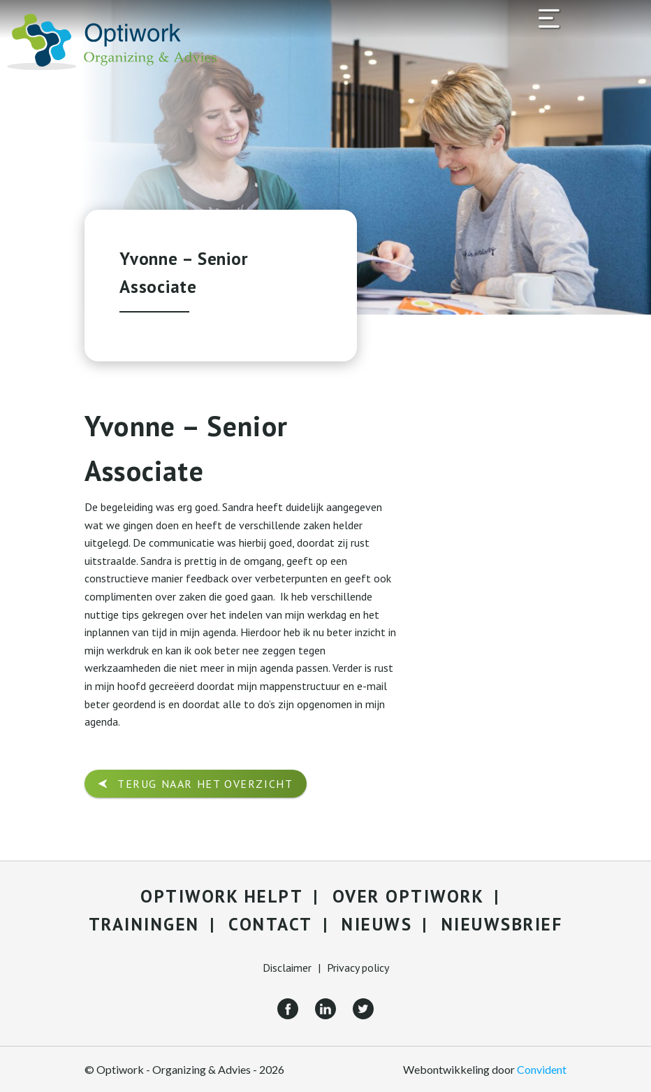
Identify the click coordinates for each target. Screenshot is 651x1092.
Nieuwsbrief (502, 924)
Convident (541, 1069)
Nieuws (377, 924)
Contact (270, 924)
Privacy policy (358, 968)
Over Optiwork (408, 896)
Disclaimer (287, 968)
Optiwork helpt (221, 896)
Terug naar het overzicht (205, 784)
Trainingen (144, 924)
